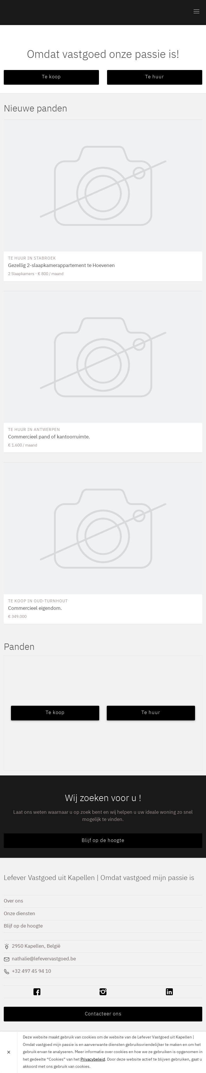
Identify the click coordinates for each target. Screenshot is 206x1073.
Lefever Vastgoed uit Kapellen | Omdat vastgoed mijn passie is (37, 12)
